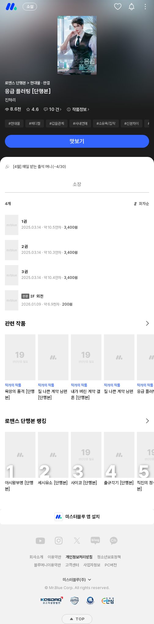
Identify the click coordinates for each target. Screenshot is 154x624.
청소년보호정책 (109, 557)
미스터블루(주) (77, 579)
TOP (77, 619)
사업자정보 (91, 565)
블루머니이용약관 (47, 565)
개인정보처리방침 (79, 557)
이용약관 (54, 557)
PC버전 (111, 565)
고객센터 (72, 565)
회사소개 (36, 557)
